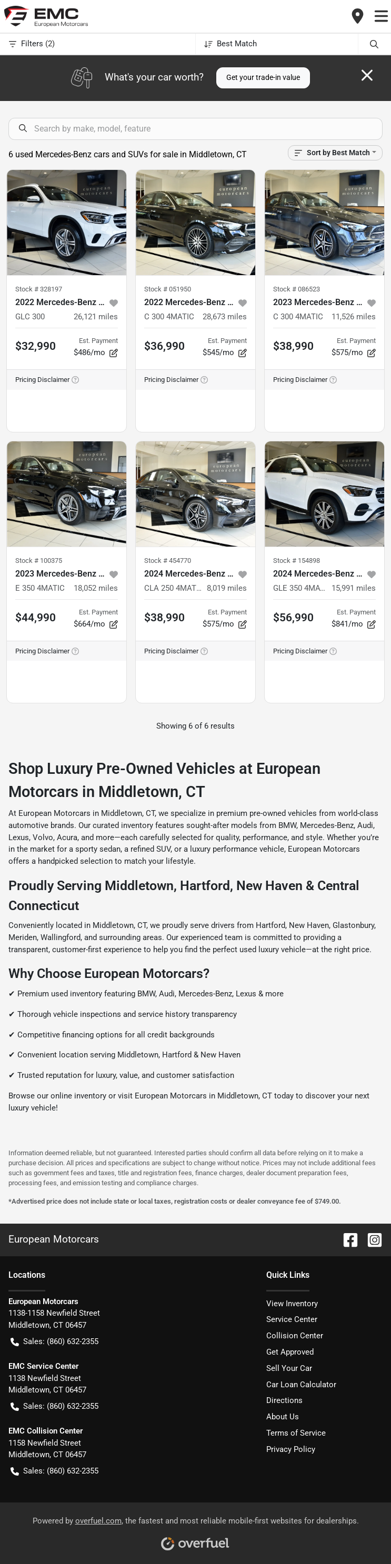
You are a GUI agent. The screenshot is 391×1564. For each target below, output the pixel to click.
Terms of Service (296, 1433)
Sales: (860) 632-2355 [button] (54, 1342)
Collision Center (294, 1335)
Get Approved (290, 1352)
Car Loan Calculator (301, 1384)
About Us (282, 1416)
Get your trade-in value (263, 77)
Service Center (291, 1319)
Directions (284, 1400)
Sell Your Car (289, 1368)
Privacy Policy (290, 1449)
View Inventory (292, 1303)
